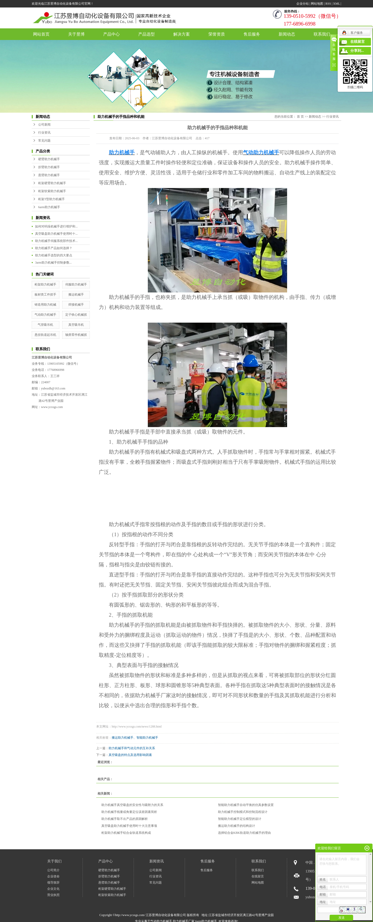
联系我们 (322, 34)
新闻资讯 (156, 861)
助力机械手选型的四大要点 (53, 255)
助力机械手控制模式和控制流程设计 (242, 812)
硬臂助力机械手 (49, 159)
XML (336, 3)
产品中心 (111, 34)
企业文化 (53, 889)
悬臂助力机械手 (49, 175)
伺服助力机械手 (76, 284)
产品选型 (146, 34)
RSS (328, 3)
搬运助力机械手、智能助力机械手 (135, 737)
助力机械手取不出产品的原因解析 (124, 819)
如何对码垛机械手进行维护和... (56, 226)
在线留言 (258, 876)
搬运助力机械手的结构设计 (236, 826)
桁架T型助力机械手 (51, 199)
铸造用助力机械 (45, 304)
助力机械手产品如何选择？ (53, 248)
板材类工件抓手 (45, 294)
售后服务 (252, 34)
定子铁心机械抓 (76, 314)
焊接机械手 (76, 304)
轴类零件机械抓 (76, 335)
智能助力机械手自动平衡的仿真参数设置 (246, 805)
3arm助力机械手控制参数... (53, 262)
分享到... (357, 51)
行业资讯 (44, 132)
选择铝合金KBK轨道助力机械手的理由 (244, 833)
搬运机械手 (76, 294)
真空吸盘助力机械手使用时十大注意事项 (129, 826)
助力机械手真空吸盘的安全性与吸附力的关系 (132, 805)
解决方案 (181, 34)
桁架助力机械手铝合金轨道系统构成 (126, 833)
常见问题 (44, 140)
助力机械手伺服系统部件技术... (56, 241)
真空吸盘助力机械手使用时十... (56, 233)
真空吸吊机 (76, 325)
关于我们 (54, 861)
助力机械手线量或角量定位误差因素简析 (129, 812)
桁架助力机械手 (45, 284)
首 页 (300, 116)
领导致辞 (53, 882)
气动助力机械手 (45, 314)
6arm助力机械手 (49, 207)
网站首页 (41, 34)
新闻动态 (287, 34)
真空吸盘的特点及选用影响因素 (130, 755)
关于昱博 (76, 34)
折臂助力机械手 (49, 167)
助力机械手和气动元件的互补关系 (132, 748)
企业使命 (53, 876)
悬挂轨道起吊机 (45, 335)
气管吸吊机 (45, 325)
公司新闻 (44, 124)
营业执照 (53, 895)
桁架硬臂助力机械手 (52, 183)
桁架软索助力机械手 (52, 191)
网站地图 (317, 3)
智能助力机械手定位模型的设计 (239, 819)
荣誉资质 (216, 34)
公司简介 (53, 870)
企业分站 (302, 3)
